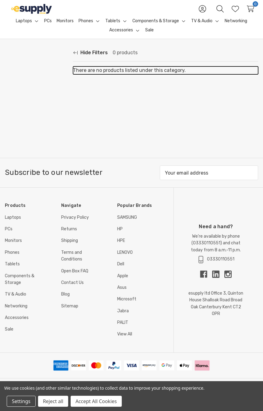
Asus (122, 294)
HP (120, 236)
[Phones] (86, 28)
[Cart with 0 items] (250, 12)
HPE (121, 247)
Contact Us (72, 289)
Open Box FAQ (74, 278)
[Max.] (23, 138)
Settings (21, 401)
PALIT (122, 329)
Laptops (13, 224)
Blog (65, 301)
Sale (9, 336)
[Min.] (23, 124)
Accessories (17, 325)
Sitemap (69, 313)
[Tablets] (112, 28)
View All (124, 341)
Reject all (53, 401)
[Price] (36, 107)
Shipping (69, 247)
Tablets (12, 271)
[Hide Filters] (90, 60)
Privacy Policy (75, 224)
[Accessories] (121, 37)
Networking (16, 313)
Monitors (13, 247)
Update (56, 138)
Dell (120, 271)
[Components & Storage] (155, 28)
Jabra (123, 318)
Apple (122, 283)
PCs (8, 236)
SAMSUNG (127, 224)
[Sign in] (202, 12)
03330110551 (206, 250)
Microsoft (126, 306)
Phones (12, 259)
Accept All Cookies (96, 401)
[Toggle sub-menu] (35, 28)
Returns (69, 236)
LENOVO (125, 259)
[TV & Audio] (201, 28)
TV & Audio (15, 301)
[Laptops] (24, 28)
